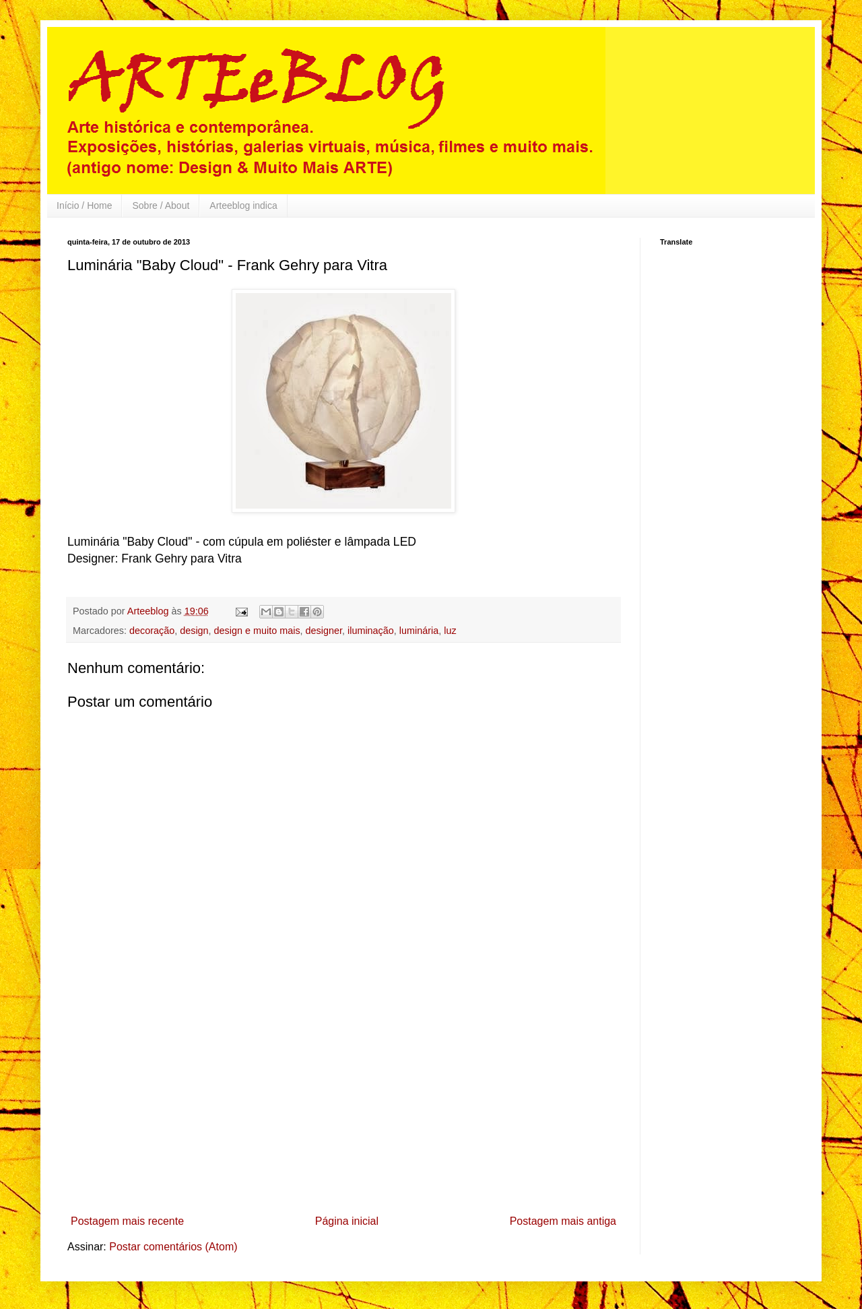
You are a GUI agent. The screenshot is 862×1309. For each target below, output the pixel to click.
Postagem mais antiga (563, 1221)
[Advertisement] (343, 1108)
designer (324, 630)
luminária (418, 630)
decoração (151, 630)
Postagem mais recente (127, 1221)
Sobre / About (160, 205)
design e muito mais (257, 630)
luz (450, 630)
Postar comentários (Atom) (173, 1246)
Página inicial (346, 1221)
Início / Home (84, 205)
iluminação (370, 630)
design (194, 630)
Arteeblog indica (243, 205)
